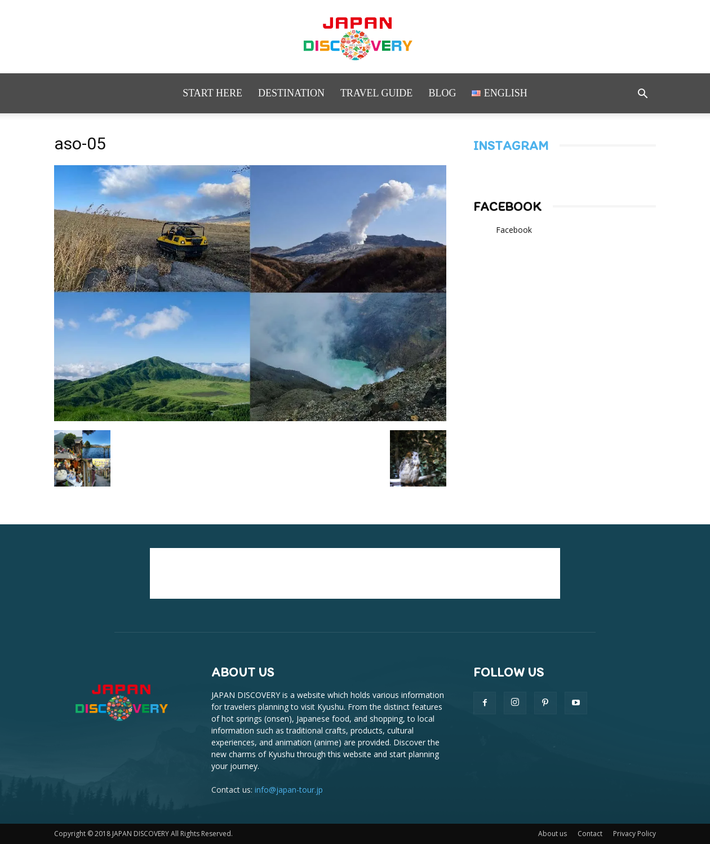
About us (552, 833)
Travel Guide (376, 93)
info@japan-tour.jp (289, 789)
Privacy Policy (634, 833)
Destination (291, 93)
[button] (642, 95)
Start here (212, 93)
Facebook (507, 206)
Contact (590, 833)
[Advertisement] (355, 573)
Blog (442, 93)
